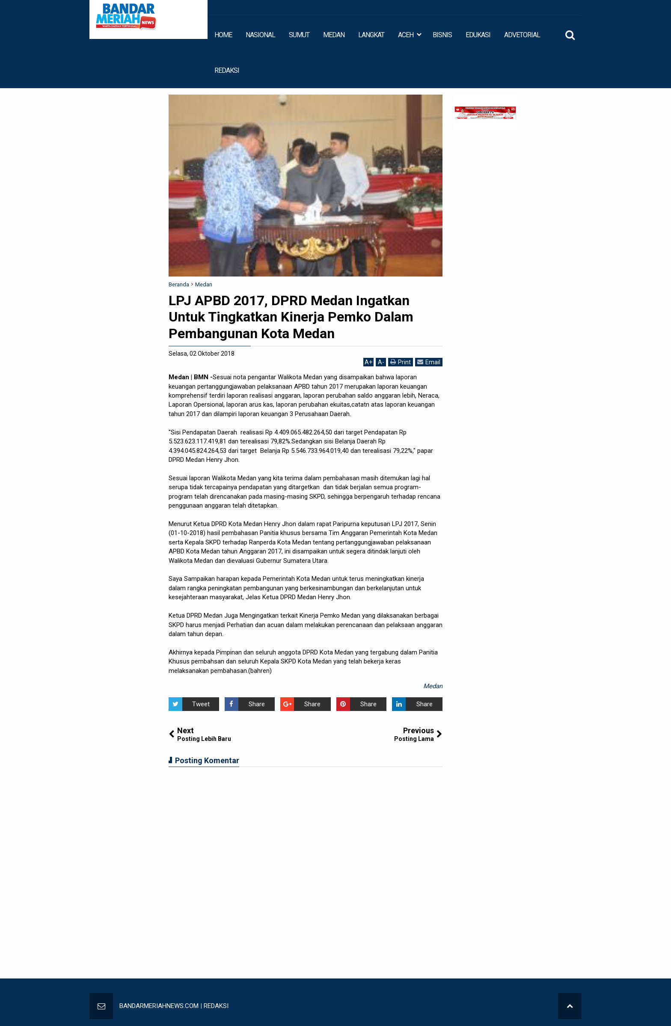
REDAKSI (226, 70)
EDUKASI (478, 35)
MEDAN (333, 35)
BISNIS (442, 35)
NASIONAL (260, 35)
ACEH (405, 35)
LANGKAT (371, 35)
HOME (223, 35)
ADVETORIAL (522, 35)
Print (400, 362)
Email (428, 362)
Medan (432, 686)
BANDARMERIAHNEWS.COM (159, 1006)
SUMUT (299, 35)
